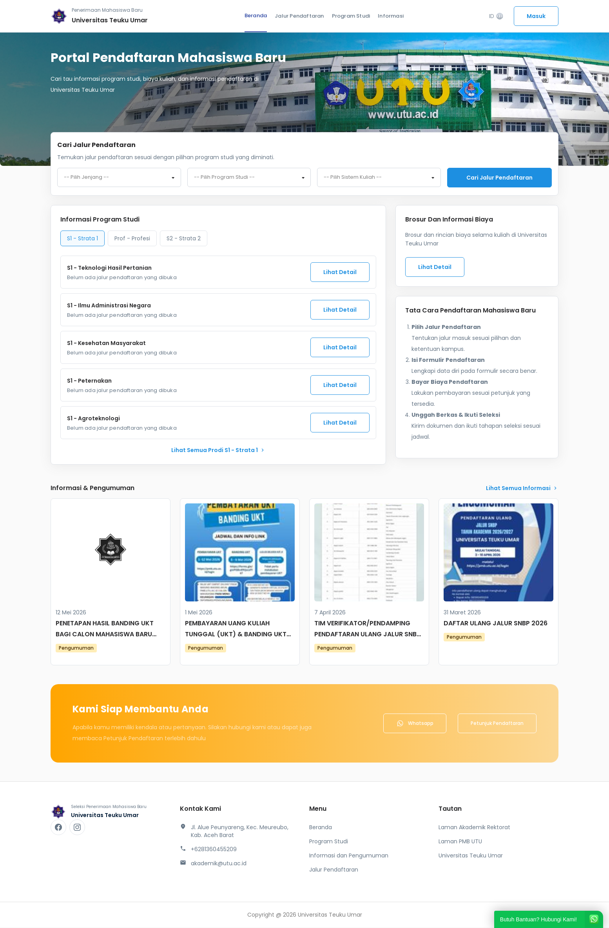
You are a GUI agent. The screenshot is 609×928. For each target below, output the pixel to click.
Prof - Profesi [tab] (132, 239)
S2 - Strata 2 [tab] (184, 239)
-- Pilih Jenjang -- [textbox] (86, 178)
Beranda (256, 15)
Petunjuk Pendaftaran (497, 724)
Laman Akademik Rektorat (474, 828)
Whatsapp (414, 724)
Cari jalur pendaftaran (499, 178)
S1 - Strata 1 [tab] (82, 239)
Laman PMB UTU (460, 842)
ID (496, 16)
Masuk (536, 16)
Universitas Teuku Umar (471, 856)
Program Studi (351, 16)
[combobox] (119, 178)
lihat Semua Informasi (522, 489)
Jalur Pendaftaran (299, 16)
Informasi (391, 16)
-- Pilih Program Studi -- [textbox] (224, 178)
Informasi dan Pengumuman (348, 856)
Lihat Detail (340, 273)
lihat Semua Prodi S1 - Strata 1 (218, 451)
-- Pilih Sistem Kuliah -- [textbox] (353, 178)
